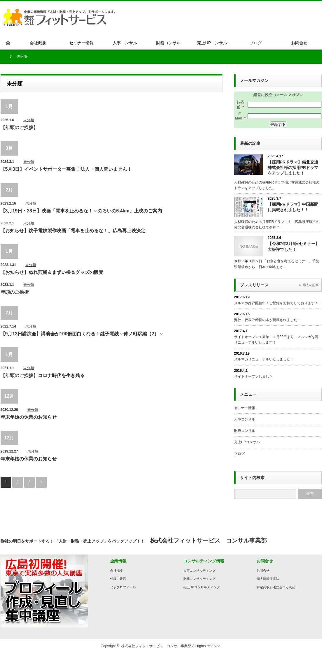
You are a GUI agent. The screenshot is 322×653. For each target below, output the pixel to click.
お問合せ (263, 570)
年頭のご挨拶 (15, 292)
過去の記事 (311, 285)
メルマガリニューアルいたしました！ (264, 359)
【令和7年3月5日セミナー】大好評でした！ (293, 246)
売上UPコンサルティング (201, 587)
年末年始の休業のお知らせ (29, 417)
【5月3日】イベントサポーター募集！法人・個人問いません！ (66, 169)
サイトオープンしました (253, 376)
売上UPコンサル (247, 442)
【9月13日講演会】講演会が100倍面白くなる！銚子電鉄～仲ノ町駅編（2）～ (82, 333)
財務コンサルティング (199, 578)
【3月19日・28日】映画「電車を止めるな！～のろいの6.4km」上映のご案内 (81, 210)
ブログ (239, 454)
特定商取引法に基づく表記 (276, 587)
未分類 (28, 120)
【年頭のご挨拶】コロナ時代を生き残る (43, 375)
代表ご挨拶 (118, 578)
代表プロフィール (123, 587)
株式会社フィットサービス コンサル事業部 (156, 646)
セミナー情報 (244, 408)
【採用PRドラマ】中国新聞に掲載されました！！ (293, 207)
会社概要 (116, 570)
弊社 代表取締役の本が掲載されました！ (267, 320)
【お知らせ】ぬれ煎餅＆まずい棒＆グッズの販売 (52, 272)
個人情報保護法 (268, 578)
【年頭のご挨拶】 (19, 127)
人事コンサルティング (199, 570)
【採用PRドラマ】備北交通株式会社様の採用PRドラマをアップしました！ (293, 167)
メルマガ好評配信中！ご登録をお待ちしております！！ (278, 303)
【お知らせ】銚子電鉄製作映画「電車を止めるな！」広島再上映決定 (73, 230)
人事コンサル (244, 419)
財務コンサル (244, 431)
